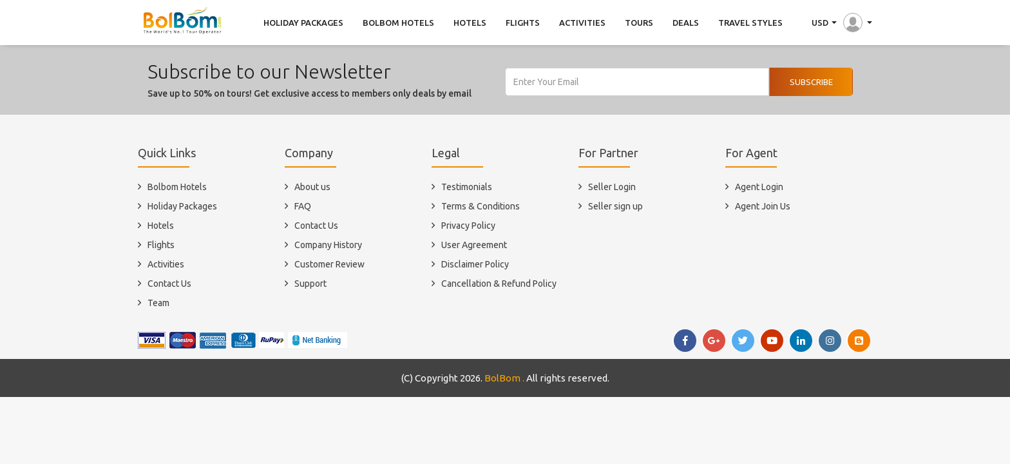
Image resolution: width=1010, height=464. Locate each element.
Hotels (161, 225)
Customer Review (329, 264)
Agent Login (759, 187)
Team (158, 303)
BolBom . (504, 377)
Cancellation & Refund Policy (499, 283)
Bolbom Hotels (177, 187)
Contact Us (169, 283)
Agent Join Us (762, 206)
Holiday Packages (182, 206)
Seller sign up (615, 206)
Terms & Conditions (480, 206)
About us (312, 187)
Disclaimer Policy (475, 264)
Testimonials (466, 187)
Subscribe (811, 81)
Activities (166, 264)
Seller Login (612, 187)
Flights (161, 245)
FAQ (302, 206)
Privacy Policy (468, 225)
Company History (328, 245)
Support (310, 283)
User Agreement (474, 245)
